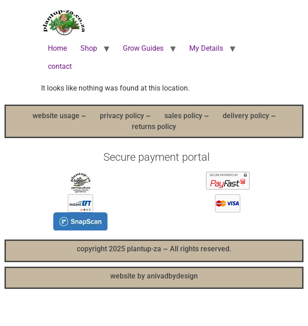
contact (60, 66)
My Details (206, 48)
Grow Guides (143, 48)
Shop (88, 48)
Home (57, 48)
